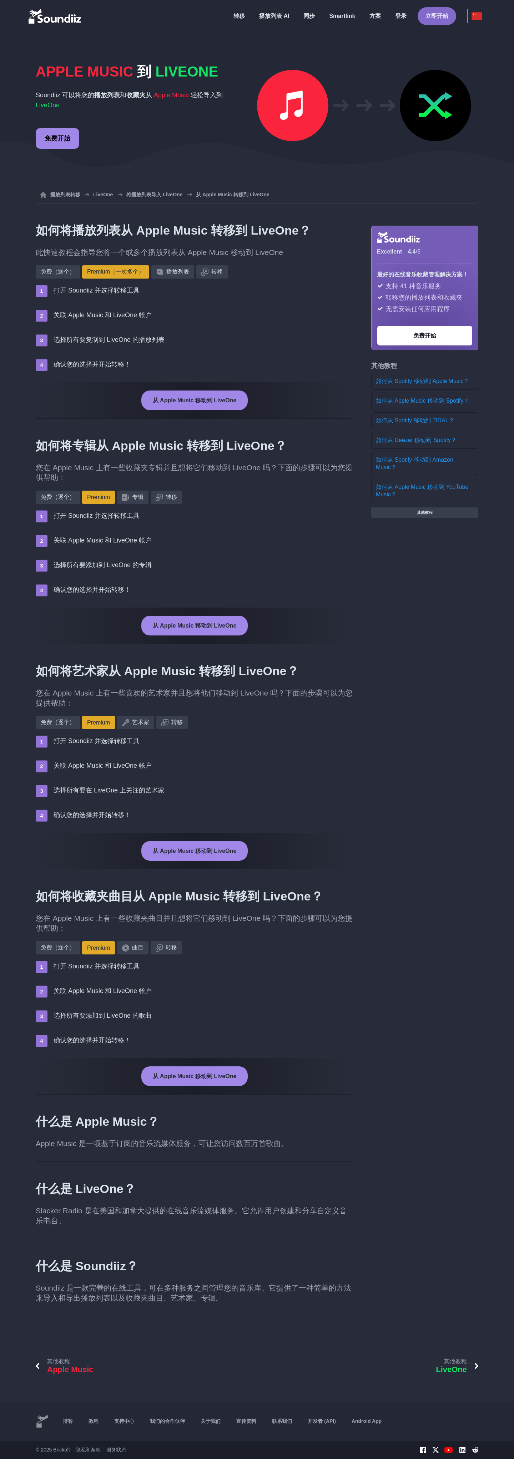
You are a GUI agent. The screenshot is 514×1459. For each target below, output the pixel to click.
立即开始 (436, 16)
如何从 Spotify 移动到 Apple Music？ (422, 381)
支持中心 (124, 1421)
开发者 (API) (322, 1421)
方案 (375, 16)
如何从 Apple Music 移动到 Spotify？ (422, 401)
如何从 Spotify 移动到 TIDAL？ (415, 420)
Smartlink (342, 16)
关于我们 (211, 1421)
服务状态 (116, 1450)
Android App (367, 1421)
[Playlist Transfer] (55, 16)
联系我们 (282, 1421)
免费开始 (57, 138)
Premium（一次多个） (115, 272)
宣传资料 (246, 1421)
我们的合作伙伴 (167, 1421)
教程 (94, 1421)
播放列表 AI (274, 16)
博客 (68, 1421)
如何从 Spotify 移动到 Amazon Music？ (414, 463)
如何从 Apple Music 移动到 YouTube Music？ (422, 490)
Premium (98, 497)
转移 (239, 16)
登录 (401, 16)
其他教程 (425, 512)
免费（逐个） (58, 272)
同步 (309, 16)
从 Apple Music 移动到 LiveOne (195, 400)
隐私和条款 (88, 1450)
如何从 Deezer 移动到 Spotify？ (416, 440)
